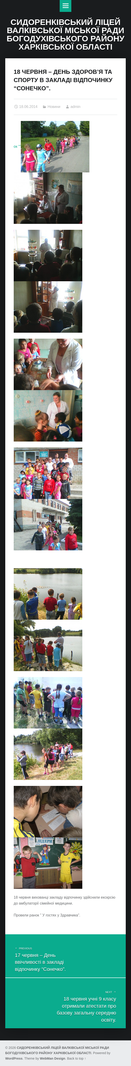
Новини (54, 107)
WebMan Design (52, 1058)
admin (75, 107)
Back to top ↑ (76, 1058)
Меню (66, 6)
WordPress (14, 1058)
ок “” (51, 146)
